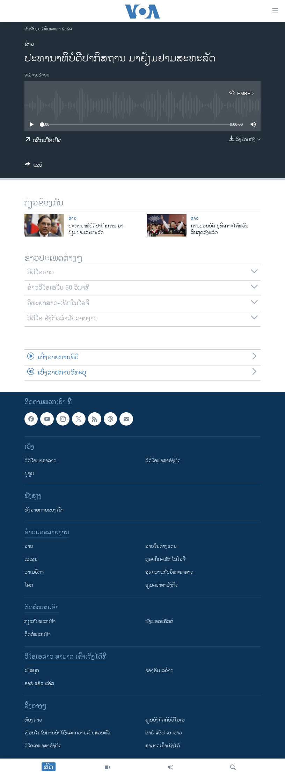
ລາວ (28, 546)
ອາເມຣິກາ (34, 572)
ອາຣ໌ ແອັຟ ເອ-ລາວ (163, 733)
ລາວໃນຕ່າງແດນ (161, 546)
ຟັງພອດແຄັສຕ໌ (159, 621)
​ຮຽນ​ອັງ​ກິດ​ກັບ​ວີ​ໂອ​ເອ (165, 720)
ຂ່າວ (29, 44)
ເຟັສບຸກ (31, 670)
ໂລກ (28, 585)
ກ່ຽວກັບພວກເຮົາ (40, 621)
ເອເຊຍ (30, 559)
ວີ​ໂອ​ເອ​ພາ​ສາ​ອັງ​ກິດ (42, 745)
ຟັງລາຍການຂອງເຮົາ (44, 510)
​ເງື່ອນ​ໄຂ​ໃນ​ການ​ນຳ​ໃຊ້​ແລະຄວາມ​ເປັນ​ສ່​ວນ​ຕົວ (67, 733)
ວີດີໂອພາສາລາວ (40, 460)
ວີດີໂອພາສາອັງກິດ (163, 460)
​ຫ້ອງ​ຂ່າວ (33, 720)
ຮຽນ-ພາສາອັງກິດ (161, 585)
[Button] (33, 166)
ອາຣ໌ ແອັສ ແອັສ (39, 683)
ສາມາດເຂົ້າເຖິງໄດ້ (162, 745)
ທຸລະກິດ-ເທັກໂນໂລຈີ (165, 559)
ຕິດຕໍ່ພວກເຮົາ (37, 634)
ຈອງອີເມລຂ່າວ (159, 670)
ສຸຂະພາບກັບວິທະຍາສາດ (169, 572)
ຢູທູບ (29, 473)
